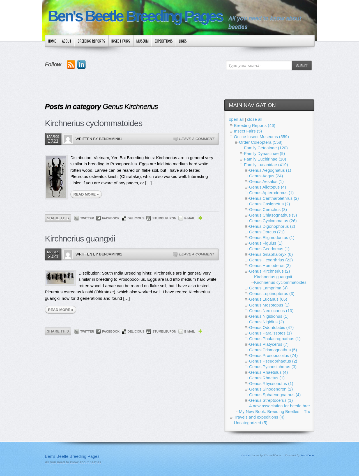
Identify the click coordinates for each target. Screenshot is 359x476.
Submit (301, 66)
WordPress (307, 455)
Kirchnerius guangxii (80, 238)
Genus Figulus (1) (265, 243)
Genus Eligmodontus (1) (271, 237)
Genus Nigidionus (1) (269, 316)
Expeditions (164, 41)
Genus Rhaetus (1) (267, 377)
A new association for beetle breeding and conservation (300, 405)
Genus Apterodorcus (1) (271, 192)
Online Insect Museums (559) (261, 136)
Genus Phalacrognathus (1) (274, 338)
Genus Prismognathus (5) (273, 349)
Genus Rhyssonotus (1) (271, 383)
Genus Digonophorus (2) (272, 226)
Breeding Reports (91, 41)
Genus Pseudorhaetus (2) (273, 361)
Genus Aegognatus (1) (270, 170)
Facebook (110, 218)
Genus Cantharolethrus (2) (274, 198)
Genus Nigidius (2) (266, 321)
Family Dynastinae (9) (264, 153)
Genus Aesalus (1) (266, 181)
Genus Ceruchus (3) (268, 209)
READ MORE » (86, 194)
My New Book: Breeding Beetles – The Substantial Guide (292, 411)
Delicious (136, 218)
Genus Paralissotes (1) (270, 333)
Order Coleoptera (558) (260, 142)
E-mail (189, 218)
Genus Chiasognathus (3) (273, 215)
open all (236, 119)
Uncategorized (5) (250, 422)
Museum (142, 41)
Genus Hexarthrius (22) (271, 259)
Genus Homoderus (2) (270, 265)
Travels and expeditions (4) (259, 417)
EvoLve (246, 455)
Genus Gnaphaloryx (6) (271, 254)
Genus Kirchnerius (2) (269, 271)
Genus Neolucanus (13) (271, 310)
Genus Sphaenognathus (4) (275, 394)
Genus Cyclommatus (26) (273, 220)
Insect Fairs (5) (248, 131)
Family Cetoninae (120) (266, 147)
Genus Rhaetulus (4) (268, 372)
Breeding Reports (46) (254, 125)
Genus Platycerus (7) (269, 344)
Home (52, 41)
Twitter (87, 218)
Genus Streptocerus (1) (271, 400)
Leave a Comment (196, 139)
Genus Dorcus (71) (267, 231)
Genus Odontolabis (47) (271, 327)
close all (254, 119)
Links (183, 41)
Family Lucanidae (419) (266, 164)
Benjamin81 (110, 139)
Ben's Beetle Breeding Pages (135, 16)
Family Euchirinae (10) (265, 159)
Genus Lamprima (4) (268, 287)
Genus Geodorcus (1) (269, 248)
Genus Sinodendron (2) (271, 389)
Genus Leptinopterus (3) (271, 293)
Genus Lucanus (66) (268, 299)
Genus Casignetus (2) (269, 203)
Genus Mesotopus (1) (269, 305)
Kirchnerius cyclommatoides (93, 123)
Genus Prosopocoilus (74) (273, 355)
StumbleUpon (164, 218)
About (67, 41)
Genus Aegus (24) (266, 175)
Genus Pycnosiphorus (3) (272, 366)
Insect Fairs (120, 41)
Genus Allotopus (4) (267, 187)
